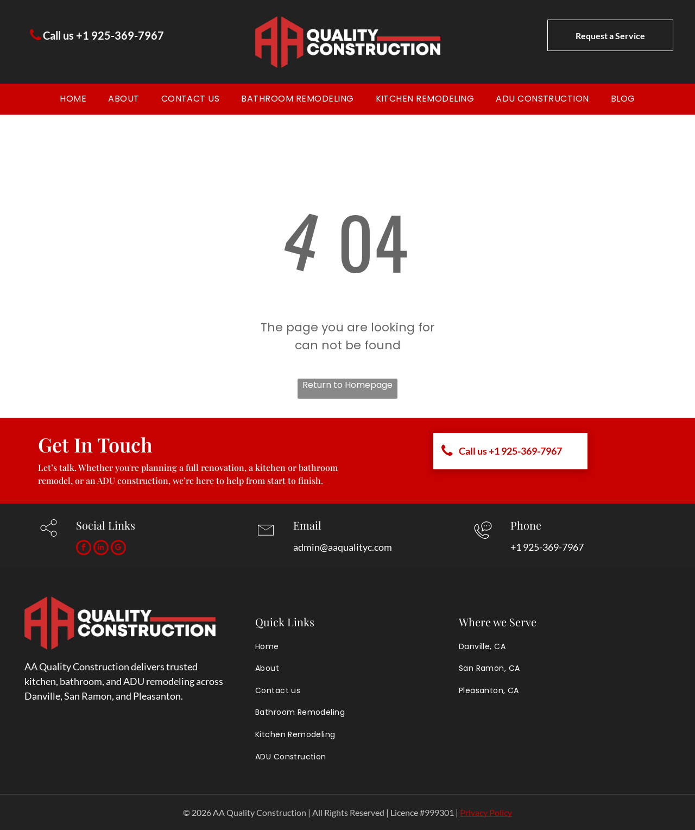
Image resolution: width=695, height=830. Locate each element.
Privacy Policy (486, 812)
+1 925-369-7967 (547, 547)
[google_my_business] (118, 549)
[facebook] (83, 549)
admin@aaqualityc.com (342, 547)
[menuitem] (73, 98)
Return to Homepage (347, 385)
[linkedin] (101, 549)
